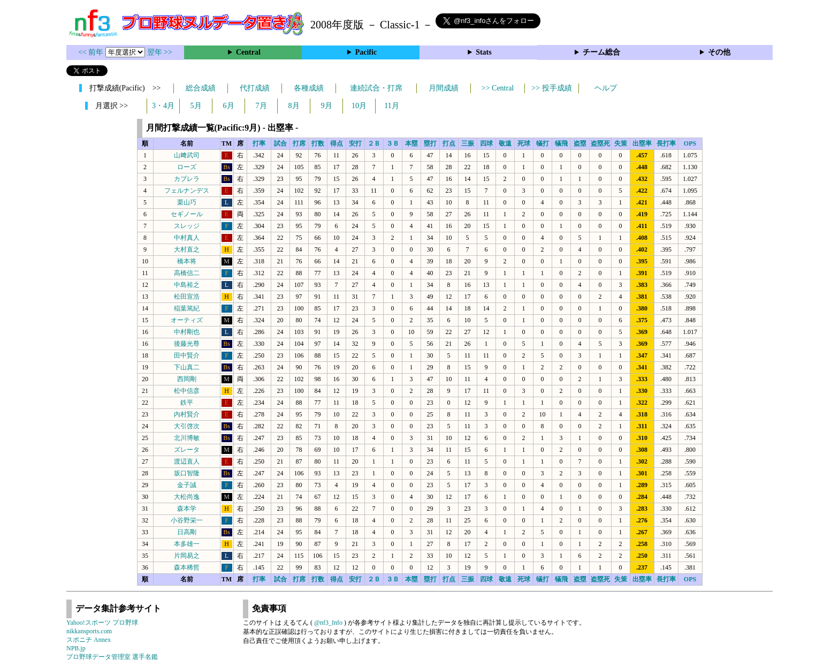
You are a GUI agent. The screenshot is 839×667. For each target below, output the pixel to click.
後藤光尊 (187, 343)
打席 (299, 143)
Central (248, 52)
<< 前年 (91, 52)
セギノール (187, 214)
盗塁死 (600, 143)
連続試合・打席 (376, 88)
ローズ (186, 167)
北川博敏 (187, 438)
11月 (391, 106)
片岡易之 (187, 555)
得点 (336, 143)
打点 (449, 143)
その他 (719, 52)
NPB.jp (76, 648)
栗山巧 (186, 202)
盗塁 (580, 143)
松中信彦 (187, 391)
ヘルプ (605, 88)
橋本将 (186, 261)
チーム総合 (601, 52)
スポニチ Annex (88, 639)
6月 (228, 106)
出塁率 (642, 143)
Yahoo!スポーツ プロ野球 (102, 622)
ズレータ (187, 449)
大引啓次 (187, 426)
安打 (355, 143)
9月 (326, 106)
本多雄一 (187, 544)
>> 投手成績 (551, 88)
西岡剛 (186, 379)
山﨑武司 (187, 155)
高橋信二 (187, 273)
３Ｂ (392, 143)
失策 (620, 143)
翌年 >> (159, 52)
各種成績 (309, 88)
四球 (486, 143)
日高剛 (186, 532)
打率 (259, 143)
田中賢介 (187, 355)
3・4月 (163, 106)
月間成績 (444, 88)
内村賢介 (187, 414)
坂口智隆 (187, 473)
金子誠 (186, 485)
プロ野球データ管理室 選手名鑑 (112, 657)
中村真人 (187, 237)
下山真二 (187, 367)
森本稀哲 (187, 567)
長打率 (666, 143)
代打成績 (255, 88)
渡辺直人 (187, 461)
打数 (317, 143)
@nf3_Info (328, 622)
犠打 (542, 143)
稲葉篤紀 (187, 308)
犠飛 (561, 143)
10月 (359, 106)
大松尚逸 (187, 497)
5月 (196, 106)
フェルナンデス (186, 190)
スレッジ (187, 226)
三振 (467, 143)
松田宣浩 (187, 296)
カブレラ (187, 179)
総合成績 (201, 88)
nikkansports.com (89, 631)
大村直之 (187, 249)
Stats (484, 52)
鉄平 (186, 402)
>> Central (498, 88)
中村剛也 (187, 332)
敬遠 (505, 143)
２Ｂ (374, 143)
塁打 (430, 143)
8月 (294, 106)
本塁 (411, 143)
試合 (280, 143)
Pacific (366, 52)
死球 (523, 143)
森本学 (186, 508)
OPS (690, 143)
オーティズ (187, 320)
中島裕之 (187, 285)
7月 (261, 106)
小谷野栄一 (187, 520)
